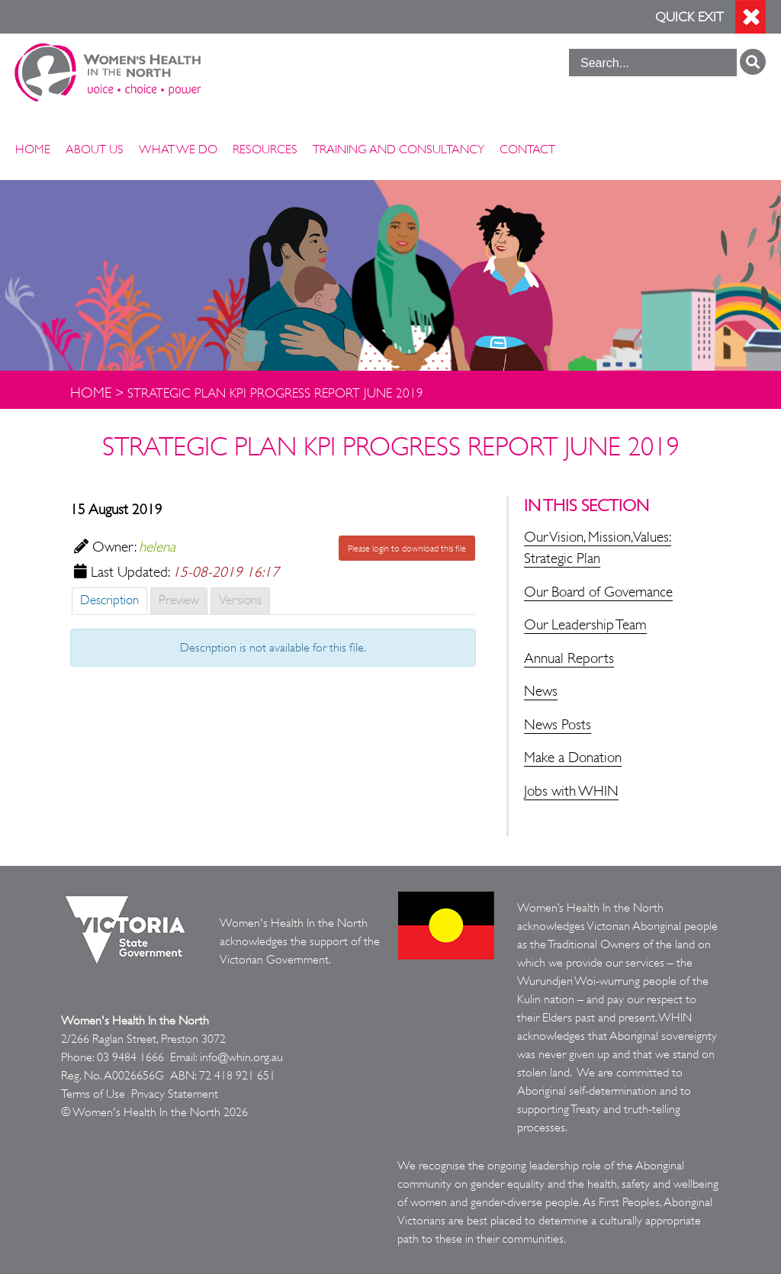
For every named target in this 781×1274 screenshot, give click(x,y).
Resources (265, 149)
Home (32, 149)
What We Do (178, 149)
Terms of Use (93, 1094)
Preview (179, 600)
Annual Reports (569, 658)
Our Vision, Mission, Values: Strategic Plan (597, 548)
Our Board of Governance (598, 592)
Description (109, 600)
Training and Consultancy (398, 149)
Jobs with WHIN (571, 791)
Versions (240, 600)
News (541, 691)
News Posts (557, 724)
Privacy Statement (174, 1094)
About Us (95, 149)
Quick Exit (689, 17)
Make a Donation (573, 757)
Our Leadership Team (585, 624)
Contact (527, 149)
